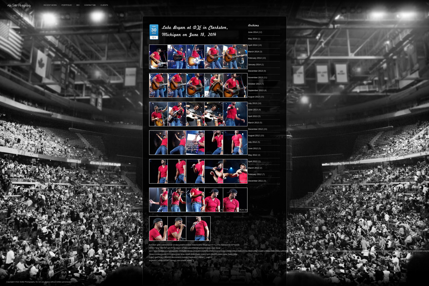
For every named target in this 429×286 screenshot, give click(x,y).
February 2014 (255, 58)
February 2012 (255, 174)
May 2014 (252, 38)
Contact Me (90, 5)
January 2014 (254, 64)
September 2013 (255, 90)
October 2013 (254, 84)
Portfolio (67, 5)
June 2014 (253, 32)
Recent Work (50, 5)
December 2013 (255, 71)
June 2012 (253, 148)
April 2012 (253, 161)
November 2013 (255, 77)
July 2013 (252, 103)
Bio (78, 5)
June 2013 (253, 109)
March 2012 (253, 168)
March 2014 (253, 51)
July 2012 (252, 142)
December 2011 (255, 181)
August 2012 (254, 135)
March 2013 (253, 122)
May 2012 (252, 155)
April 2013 (253, 116)
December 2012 (255, 129)
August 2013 (254, 97)
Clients (104, 5)
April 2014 (253, 45)
